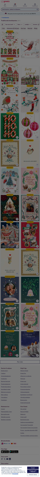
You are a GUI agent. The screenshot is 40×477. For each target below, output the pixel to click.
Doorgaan (33, 467)
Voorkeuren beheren (33, 474)
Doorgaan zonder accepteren (33, 471)
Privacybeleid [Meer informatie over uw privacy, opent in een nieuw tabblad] (15, 473)
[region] (20, 471)
